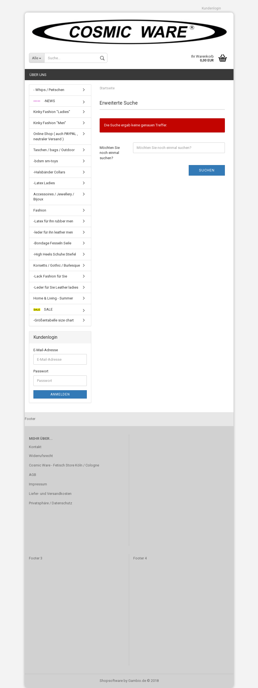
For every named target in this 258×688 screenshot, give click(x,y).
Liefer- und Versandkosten (50, 494)
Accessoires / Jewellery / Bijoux (53, 197)
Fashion (39, 210)
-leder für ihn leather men (53, 232)
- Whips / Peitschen (48, 90)
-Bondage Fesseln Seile (52, 243)
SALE (43, 309)
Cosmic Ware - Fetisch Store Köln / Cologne (64, 465)
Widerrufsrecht (41, 456)
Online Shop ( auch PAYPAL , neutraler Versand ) (55, 136)
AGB (32, 475)
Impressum (38, 484)
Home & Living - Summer (53, 298)
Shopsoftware (111, 681)
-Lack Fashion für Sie (50, 276)
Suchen (207, 170)
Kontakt (35, 447)
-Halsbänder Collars (49, 172)
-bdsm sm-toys (45, 161)
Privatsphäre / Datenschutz (50, 503)
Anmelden (60, 394)
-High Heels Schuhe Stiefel (54, 254)
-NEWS (44, 101)
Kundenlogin (211, 8)
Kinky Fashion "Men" (49, 123)
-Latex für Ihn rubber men (53, 221)
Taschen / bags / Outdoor (54, 150)
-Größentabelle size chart (53, 320)
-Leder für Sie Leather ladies (55, 287)
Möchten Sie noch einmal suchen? (110, 153)
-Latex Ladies (44, 183)
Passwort (40, 371)
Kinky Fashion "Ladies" (51, 112)
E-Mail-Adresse (45, 350)
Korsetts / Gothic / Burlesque (56, 265)
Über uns (38, 75)
